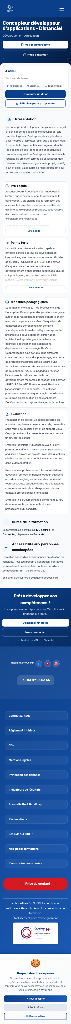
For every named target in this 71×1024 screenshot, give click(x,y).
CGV (11, 745)
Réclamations (18, 819)
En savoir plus (44, 990)
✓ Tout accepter (35, 998)
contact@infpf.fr (12, 573)
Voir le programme (35, 44)
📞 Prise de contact (35, 884)
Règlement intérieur (22, 730)
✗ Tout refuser (35, 1007)
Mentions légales (20, 760)
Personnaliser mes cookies (25, 863)
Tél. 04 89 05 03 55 (35, 680)
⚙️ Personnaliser (35, 1016)
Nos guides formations (24, 848)
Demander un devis (35, 94)
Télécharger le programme (35, 103)
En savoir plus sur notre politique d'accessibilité (31, 580)
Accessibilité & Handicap (25, 804)
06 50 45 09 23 (35, 573)
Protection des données (24, 775)
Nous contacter (35, 54)
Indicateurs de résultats (24, 789)
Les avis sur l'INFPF (21, 834)
